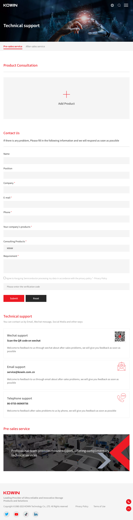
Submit (14, 298)
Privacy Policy (100, 278)
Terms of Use (99, 506)
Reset (36, 298)
